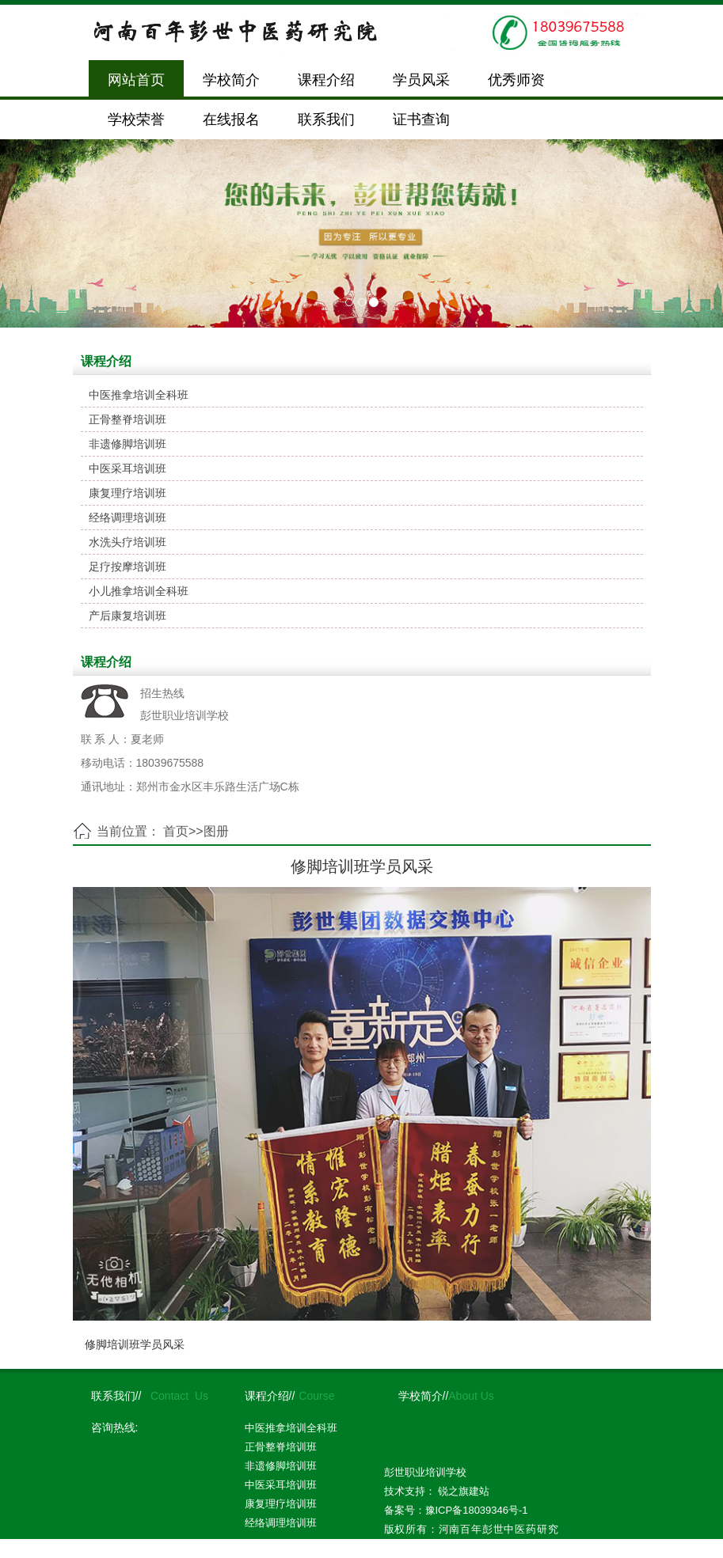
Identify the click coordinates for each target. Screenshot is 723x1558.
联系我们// (116, 1395)
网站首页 (136, 80)
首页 (175, 831)
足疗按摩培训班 (127, 566)
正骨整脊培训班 (127, 419)
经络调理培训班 (127, 517)
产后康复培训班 (127, 615)
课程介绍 (326, 80)
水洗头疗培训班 (127, 542)
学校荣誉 (136, 119)
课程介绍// (270, 1395)
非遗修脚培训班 (127, 444)
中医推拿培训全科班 (138, 395)
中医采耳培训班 (127, 468)
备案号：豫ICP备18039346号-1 (456, 1510)
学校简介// (423, 1395)
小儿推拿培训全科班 (138, 591)
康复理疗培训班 (127, 493)
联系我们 (326, 119)
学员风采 (421, 80)
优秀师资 (516, 80)
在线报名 (231, 119)
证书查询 (421, 119)
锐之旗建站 (463, 1491)
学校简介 (231, 80)
